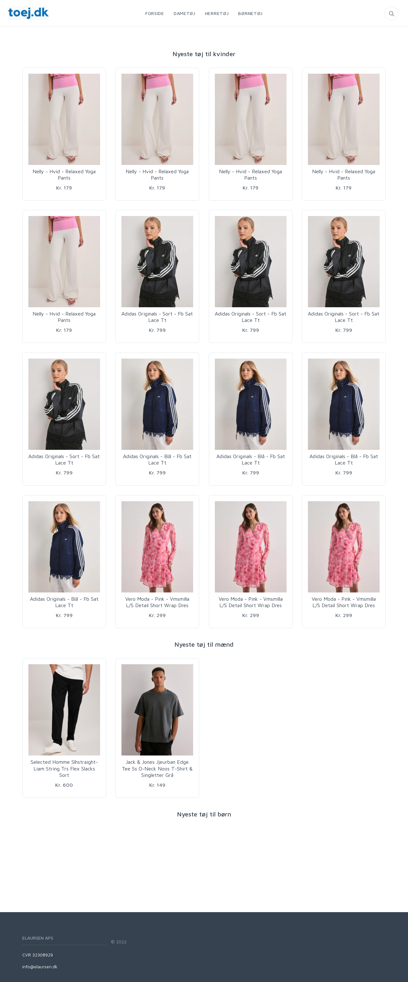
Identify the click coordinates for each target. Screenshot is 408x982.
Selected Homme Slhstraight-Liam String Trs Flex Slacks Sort (64, 768)
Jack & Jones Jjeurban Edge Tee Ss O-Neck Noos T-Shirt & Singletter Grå (157, 768)
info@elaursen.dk (39, 966)
